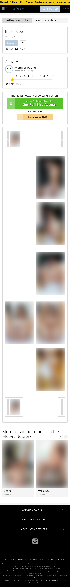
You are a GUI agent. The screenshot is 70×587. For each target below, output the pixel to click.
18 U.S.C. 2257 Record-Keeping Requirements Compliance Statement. (35, 559)
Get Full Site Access (34, 103)
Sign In (65, 8)
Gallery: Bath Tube (17, 20)
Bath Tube (14, 31)
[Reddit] (35, 541)
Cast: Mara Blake (46, 20)
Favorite (11, 43)
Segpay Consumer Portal (54, 580)
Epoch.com (35, 578)
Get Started (50, 8)
